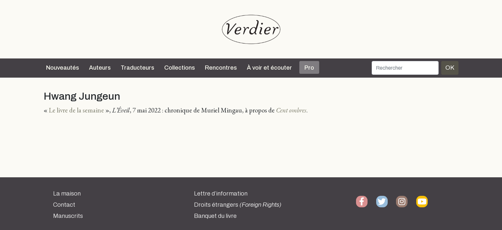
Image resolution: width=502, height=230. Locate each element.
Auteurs (100, 68)
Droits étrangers (237, 205)
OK (449, 67)
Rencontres (221, 68)
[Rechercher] (405, 68)
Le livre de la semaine (76, 110)
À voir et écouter (269, 68)
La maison (67, 193)
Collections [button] (179, 68)
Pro (309, 68)
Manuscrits (68, 216)
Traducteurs (137, 68)
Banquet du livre (215, 216)
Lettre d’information (220, 193)
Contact (64, 205)
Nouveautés (62, 68)
